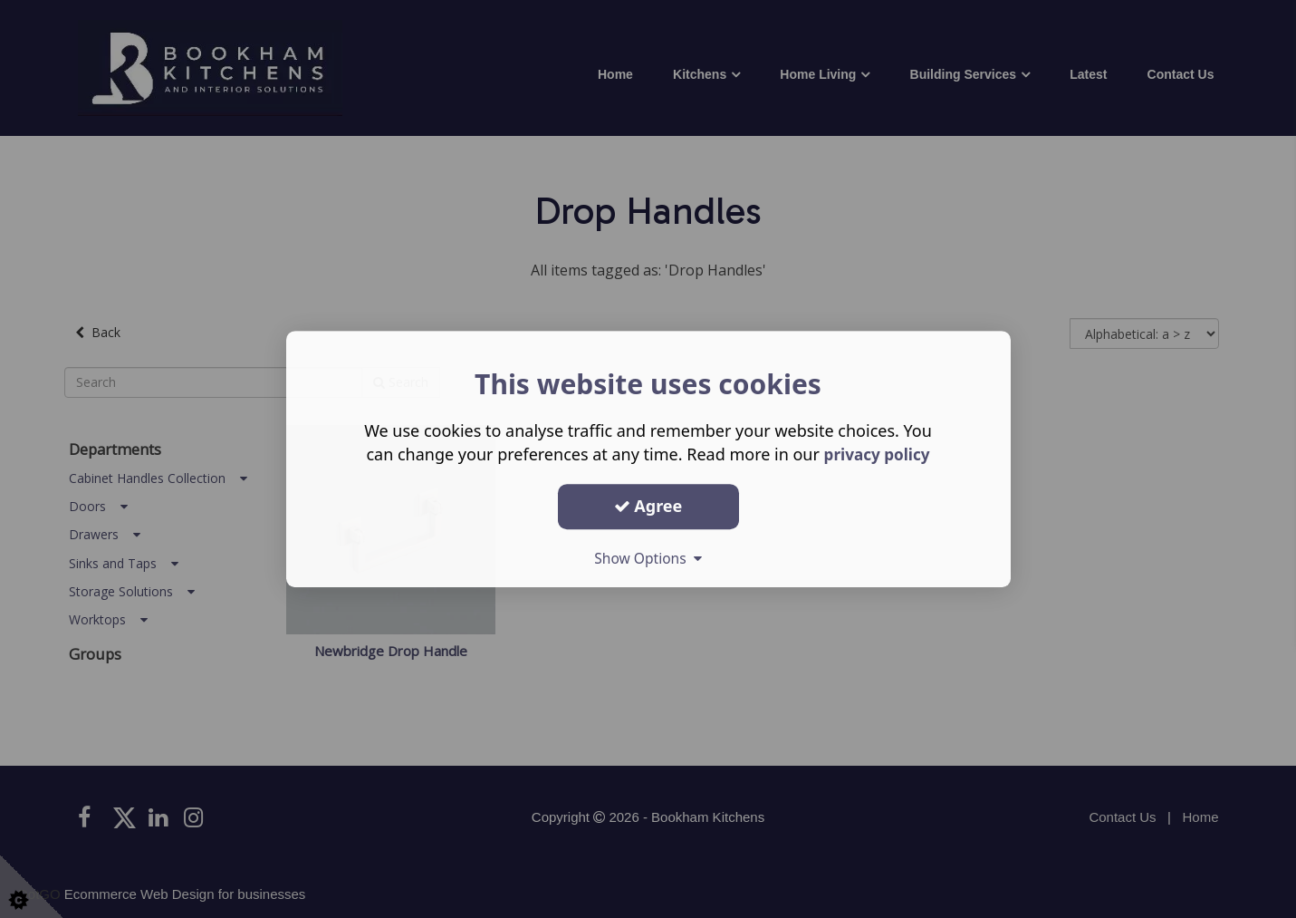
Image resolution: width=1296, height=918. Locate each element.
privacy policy (877, 454)
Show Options (648, 558)
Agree (648, 506)
